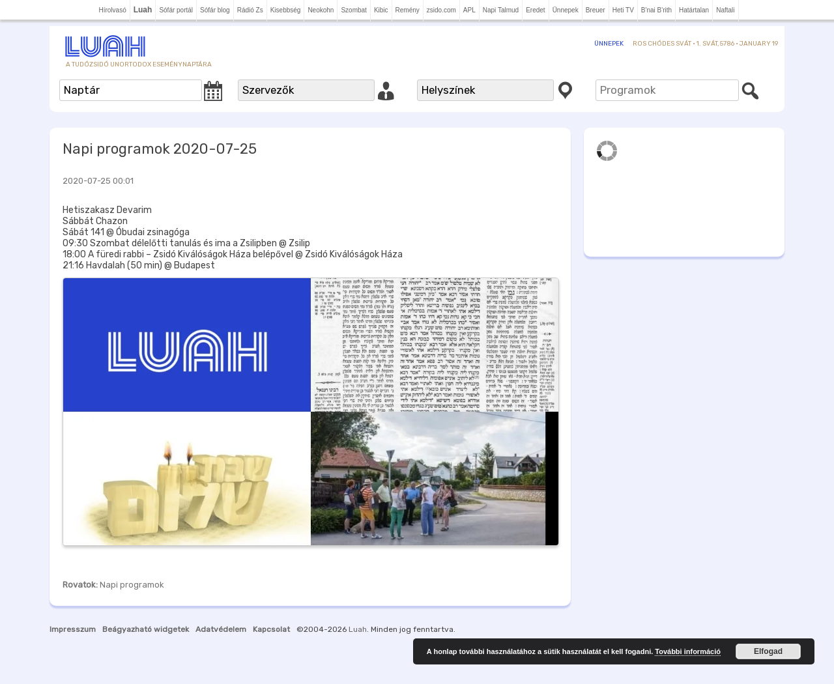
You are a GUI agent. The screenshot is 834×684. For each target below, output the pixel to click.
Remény (407, 10)
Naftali (725, 10)
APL (469, 10)
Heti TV (623, 10)
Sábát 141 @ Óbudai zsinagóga (126, 232)
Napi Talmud (501, 10)
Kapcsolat (271, 629)
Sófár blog (215, 10)
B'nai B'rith (656, 10)
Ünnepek (566, 10)
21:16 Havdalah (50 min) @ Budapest (139, 265)
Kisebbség (285, 10)
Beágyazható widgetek (145, 629)
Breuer (595, 10)
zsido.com (441, 10)
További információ (688, 651)
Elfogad (768, 651)
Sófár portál (176, 10)
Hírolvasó (112, 10)
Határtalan (694, 10)
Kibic (381, 10)
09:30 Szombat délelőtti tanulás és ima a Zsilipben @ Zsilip (186, 243)
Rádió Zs (250, 10)
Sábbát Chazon (95, 221)
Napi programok (132, 585)
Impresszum (73, 629)
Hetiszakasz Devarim (107, 210)
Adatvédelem (220, 629)
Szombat (353, 10)
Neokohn (321, 10)
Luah (358, 629)
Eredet (535, 10)
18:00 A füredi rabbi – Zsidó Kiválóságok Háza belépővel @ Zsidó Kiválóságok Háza (233, 254)
